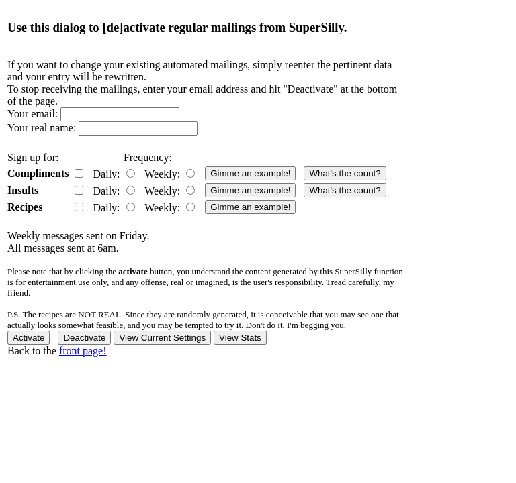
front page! (83, 350)
